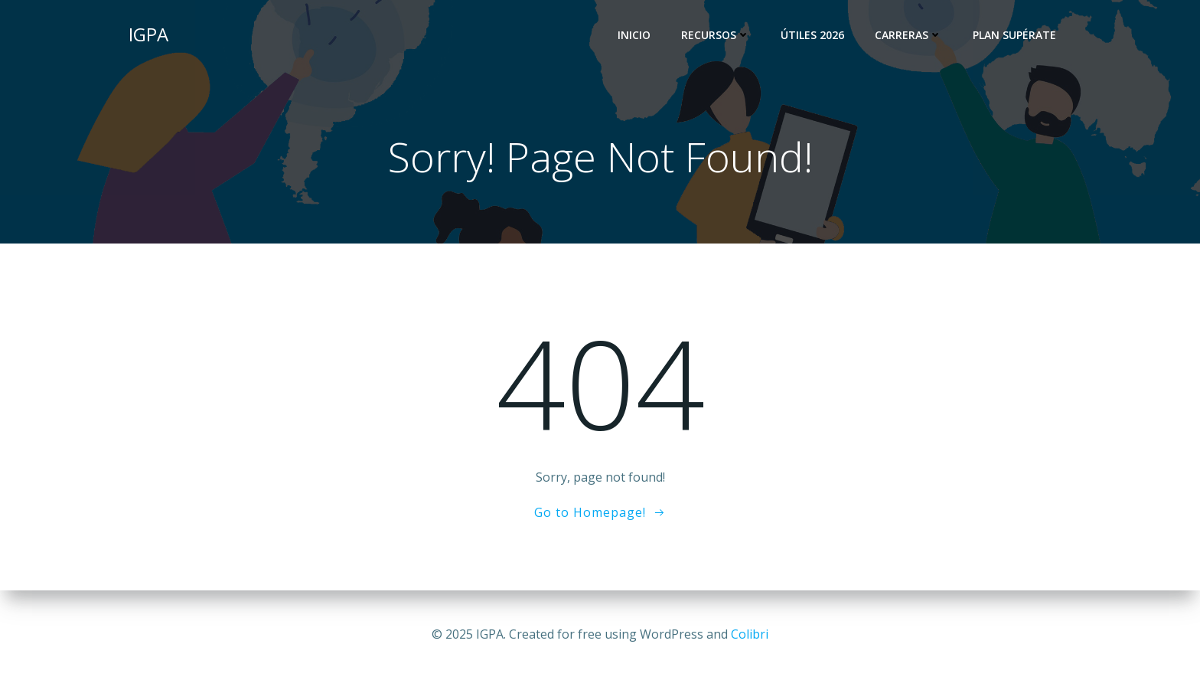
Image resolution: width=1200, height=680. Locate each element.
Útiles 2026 (812, 35)
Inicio (634, 35)
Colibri (749, 634)
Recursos (715, 35)
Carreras (908, 35)
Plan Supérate (1014, 35)
